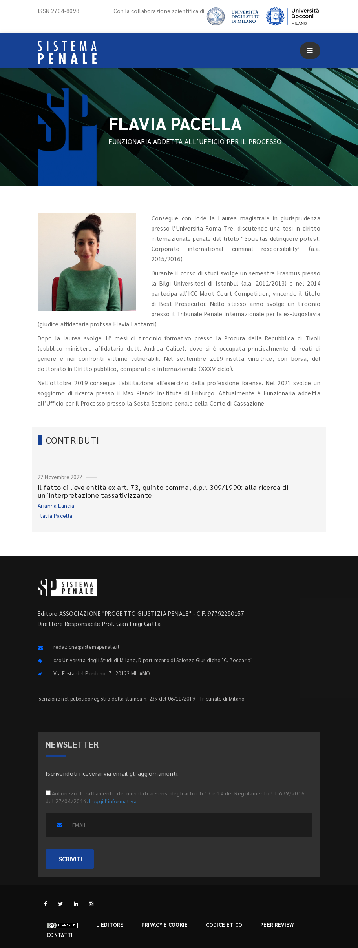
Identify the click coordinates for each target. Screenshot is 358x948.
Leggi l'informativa (113, 800)
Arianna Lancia (56, 505)
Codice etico (224, 924)
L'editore (110, 924)
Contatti (60, 935)
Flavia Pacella (55, 515)
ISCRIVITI (69, 858)
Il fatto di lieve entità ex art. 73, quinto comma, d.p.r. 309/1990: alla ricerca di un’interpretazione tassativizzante (163, 490)
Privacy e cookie (165, 924)
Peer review (277, 924)
